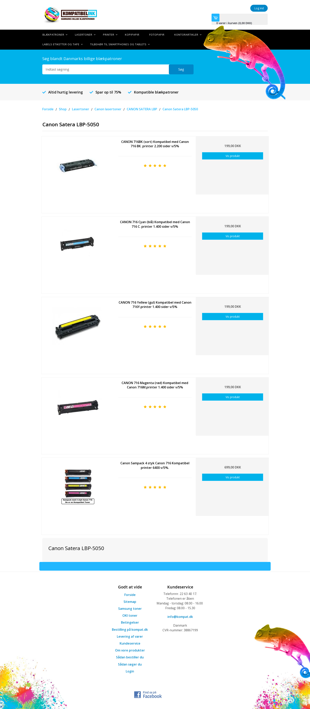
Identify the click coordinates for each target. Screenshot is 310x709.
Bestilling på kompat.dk (130, 629)
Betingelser (130, 622)
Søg (184, 69)
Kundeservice (129, 643)
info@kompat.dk (180, 616)
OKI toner (129, 615)
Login (130, 671)
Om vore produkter (130, 650)
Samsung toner (130, 608)
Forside (130, 594)
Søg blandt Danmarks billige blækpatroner (82, 58)
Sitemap (130, 601)
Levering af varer (130, 636)
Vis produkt (233, 155)
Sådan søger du (130, 664)
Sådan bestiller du (130, 657)
